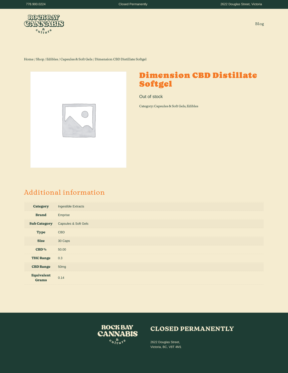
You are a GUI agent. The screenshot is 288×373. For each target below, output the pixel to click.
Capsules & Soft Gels (76, 59)
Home (29, 59)
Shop (40, 59)
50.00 (62, 249)
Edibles (52, 59)
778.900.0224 (36, 4)
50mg (62, 267)
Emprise (64, 215)
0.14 (61, 278)
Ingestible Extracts (71, 206)
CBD (61, 232)
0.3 (60, 258)
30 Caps (64, 241)
